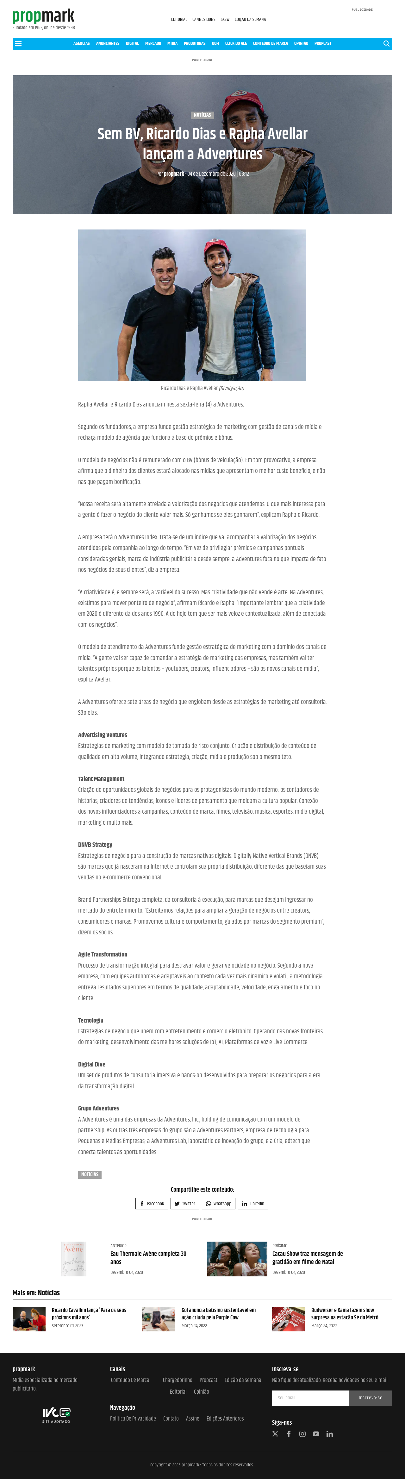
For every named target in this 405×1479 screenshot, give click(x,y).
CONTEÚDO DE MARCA (270, 43)
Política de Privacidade (133, 1419)
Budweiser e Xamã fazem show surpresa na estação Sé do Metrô (344, 1314)
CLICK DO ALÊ (236, 43)
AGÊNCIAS (81, 43)
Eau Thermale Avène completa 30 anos (148, 1258)
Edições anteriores (225, 1419)
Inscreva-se (371, 1398)
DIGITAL (132, 43)
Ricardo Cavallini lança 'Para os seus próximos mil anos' (89, 1314)
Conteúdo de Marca (130, 1380)
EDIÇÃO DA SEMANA (250, 19)
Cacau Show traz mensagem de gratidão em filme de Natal (307, 1258)
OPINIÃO (301, 43)
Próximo (279, 1246)
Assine (192, 1419)
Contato (171, 1419)
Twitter (185, 1204)
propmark (170, 174)
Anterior (118, 1246)
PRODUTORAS (195, 43)
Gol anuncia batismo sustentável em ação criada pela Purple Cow (219, 1314)
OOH (215, 43)
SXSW (225, 19)
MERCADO (153, 43)
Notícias (202, 115)
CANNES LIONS (204, 19)
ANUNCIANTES (108, 43)
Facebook (152, 1204)
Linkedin (253, 1204)
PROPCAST (323, 43)
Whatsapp (218, 1204)
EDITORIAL (179, 19)
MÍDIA (172, 43)
